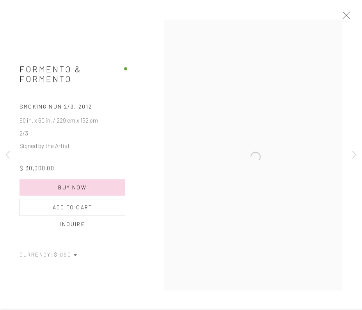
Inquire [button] (72, 228)
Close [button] (354, 17)
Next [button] (354, 155)
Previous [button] (8, 155)
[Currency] (66, 259)
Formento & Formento (51, 78)
